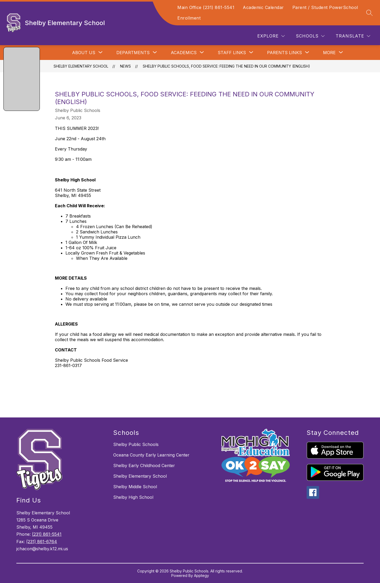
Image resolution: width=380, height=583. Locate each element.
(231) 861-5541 (46, 534)
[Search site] (369, 13)
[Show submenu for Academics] (184, 52)
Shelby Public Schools (136, 444)
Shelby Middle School (135, 486)
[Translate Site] (353, 36)
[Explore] (271, 36)
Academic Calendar (263, 7)
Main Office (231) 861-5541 (205, 7)
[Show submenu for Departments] (133, 52)
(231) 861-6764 (41, 541)
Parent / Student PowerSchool (325, 7)
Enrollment (189, 18)
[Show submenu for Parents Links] (284, 52)
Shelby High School (133, 497)
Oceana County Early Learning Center (151, 455)
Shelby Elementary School (81, 66)
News (125, 66)
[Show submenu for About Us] (83, 52)
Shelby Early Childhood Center (144, 465)
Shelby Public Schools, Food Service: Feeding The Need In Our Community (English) (226, 66)
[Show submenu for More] (329, 52)
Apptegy (201, 575)
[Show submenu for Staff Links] (232, 52)
